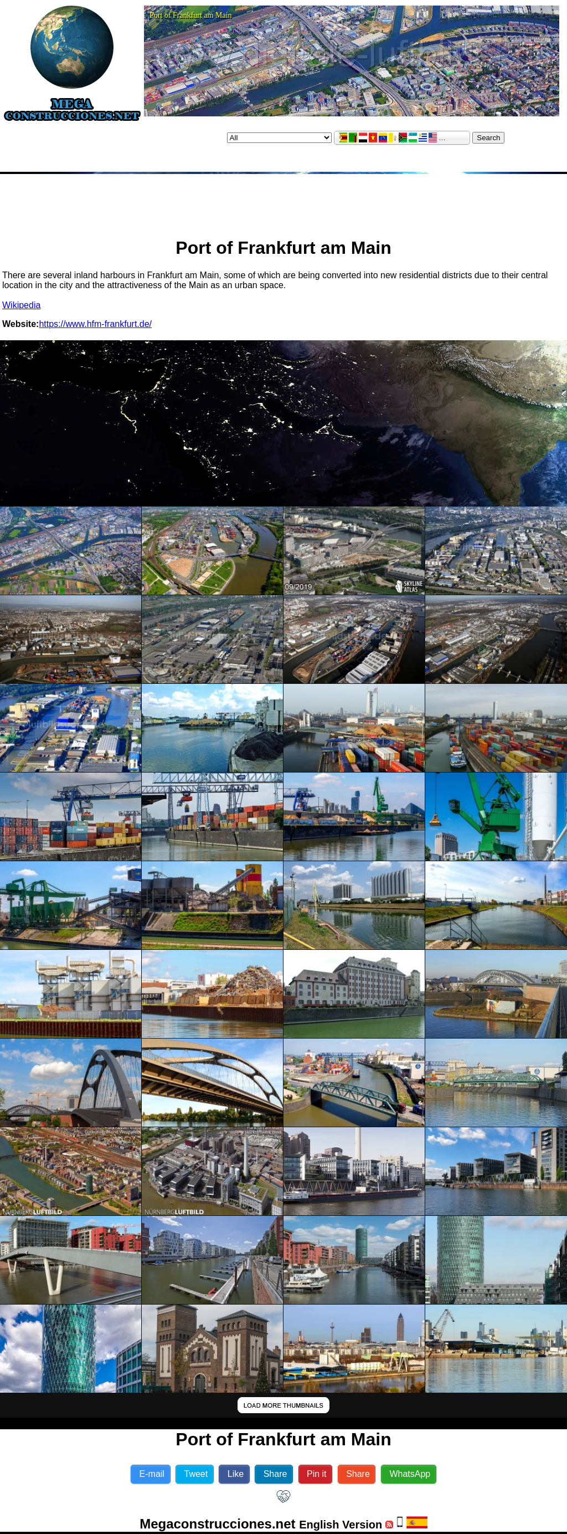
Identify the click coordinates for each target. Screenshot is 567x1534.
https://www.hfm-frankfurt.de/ (95, 324)
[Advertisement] (283, 201)
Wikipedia (21, 305)
